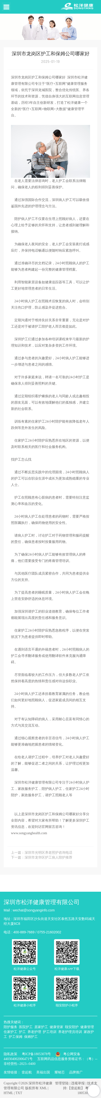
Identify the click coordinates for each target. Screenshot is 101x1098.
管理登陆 (62, 1083)
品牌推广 (76, 1072)
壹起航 (27, 1072)
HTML (8, 1093)
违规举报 (78, 1083)
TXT (19, 1093)
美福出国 (43, 1072)
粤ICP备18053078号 (36, 1054)
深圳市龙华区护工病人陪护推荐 (48, 857)
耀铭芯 (60, 1072)
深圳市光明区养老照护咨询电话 (48, 852)
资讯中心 (70, 35)
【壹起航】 (75, 1088)
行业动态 (89, 35)
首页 (55, 35)
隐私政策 (10, 1054)
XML (43, 1088)
